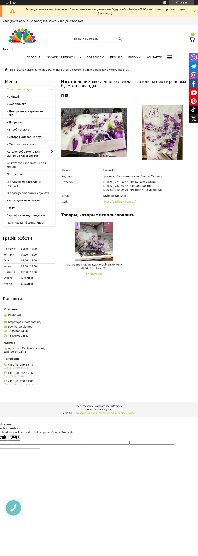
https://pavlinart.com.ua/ (119, 201)
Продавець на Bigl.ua (99, 409)
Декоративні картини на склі (26, 113)
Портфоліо (95, 57)
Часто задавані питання (23, 200)
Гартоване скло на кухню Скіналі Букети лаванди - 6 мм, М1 (94, 266)
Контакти (154, 57)
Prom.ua (118, 406)
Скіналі (14, 96)
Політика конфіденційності (26, 222)
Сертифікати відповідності (26, 215)
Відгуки (134, 57)
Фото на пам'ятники (23, 144)
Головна (33, 57)
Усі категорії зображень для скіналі (26, 164)
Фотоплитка (17, 104)
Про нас (116, 57)
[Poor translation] (14, 437)
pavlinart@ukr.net (114, 195)
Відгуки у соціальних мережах (28, 193)
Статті (11, 208)
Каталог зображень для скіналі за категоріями (23, 153)
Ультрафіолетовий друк (25, 136)
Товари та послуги (61, 57)
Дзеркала (15, 122)
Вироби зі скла (19, 129)
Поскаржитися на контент (89, 413)
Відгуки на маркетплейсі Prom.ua (24, 183)
